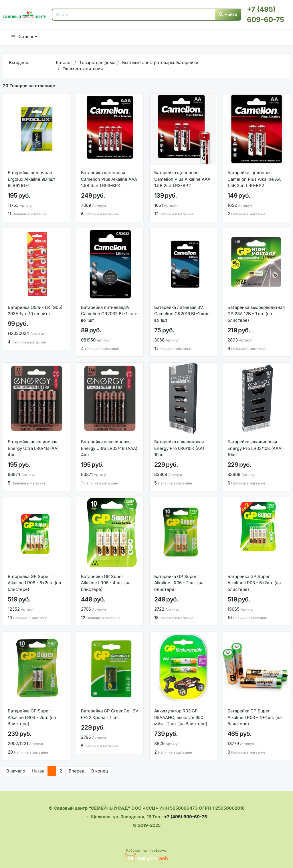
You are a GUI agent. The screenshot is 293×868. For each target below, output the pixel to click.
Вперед (76, 771)
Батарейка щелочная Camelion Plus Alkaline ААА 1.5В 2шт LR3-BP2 (182, 179)
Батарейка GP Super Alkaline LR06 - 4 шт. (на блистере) (105, 583)
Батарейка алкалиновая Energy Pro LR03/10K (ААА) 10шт (255, 448)
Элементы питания (82, 68)
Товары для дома (96, 62)
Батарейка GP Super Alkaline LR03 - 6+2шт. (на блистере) (254, 583)
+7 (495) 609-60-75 (185, 816)
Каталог (22, 36)
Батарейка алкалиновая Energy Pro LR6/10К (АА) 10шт (179, 448)
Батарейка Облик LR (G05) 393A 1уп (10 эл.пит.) (35, 311)
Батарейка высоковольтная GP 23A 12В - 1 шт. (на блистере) (256, 314)
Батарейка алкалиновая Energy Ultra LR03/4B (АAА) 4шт (109, 448)
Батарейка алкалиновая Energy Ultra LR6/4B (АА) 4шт (33, 448)
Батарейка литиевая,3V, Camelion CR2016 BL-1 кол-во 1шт (182, 314)
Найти (228, 14)
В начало (15, 771)
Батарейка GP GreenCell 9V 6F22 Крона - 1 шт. (109, 714)
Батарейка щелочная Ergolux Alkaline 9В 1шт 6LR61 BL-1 (31, 179)
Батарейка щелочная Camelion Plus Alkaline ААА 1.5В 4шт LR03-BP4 (109, 179)
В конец (99, 771)
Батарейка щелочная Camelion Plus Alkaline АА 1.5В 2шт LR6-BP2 (254, 179)
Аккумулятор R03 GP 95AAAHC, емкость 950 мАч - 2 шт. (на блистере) (180, 717)
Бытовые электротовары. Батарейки (159, 62)
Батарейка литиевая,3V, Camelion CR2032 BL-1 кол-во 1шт (109, 314)
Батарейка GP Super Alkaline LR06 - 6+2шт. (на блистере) (34, 583)
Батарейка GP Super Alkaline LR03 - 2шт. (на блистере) (32, 717)
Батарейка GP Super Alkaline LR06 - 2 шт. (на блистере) (178, 583)
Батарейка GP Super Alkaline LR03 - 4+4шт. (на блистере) (254, 717)
